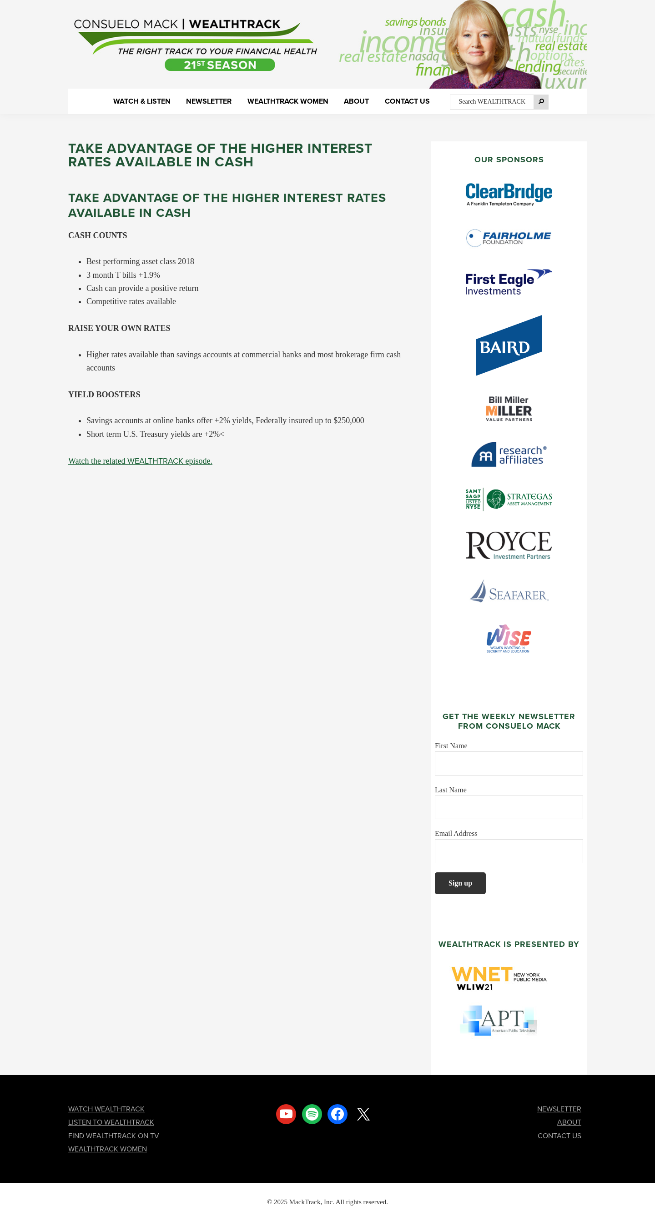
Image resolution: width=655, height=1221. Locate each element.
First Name (451, 746)
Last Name (451, 790)
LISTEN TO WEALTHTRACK (111, 1122)
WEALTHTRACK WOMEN (107, 1149)
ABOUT (569, 1122)
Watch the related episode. (140, 460)
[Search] (541, 102)
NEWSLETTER (559, 1109)
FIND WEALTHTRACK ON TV (113, 1136)
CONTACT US (559, 1136)
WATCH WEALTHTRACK (106, 1109)
